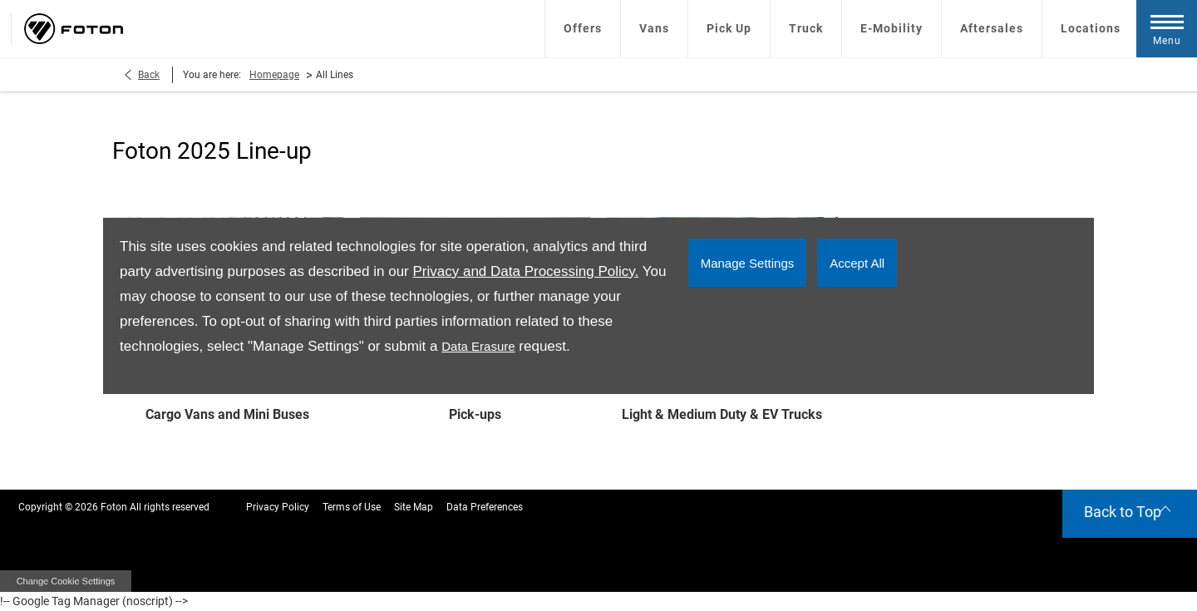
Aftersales (991, 28)
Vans (654, 28)
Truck (806, 28)
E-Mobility (891, 28)
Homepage (274, 75)
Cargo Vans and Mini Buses (227, 414)
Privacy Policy (277, 507)
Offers (583, 28)
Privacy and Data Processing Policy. (525, 271)
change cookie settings (65, 581)
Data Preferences (484, 507)
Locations (1091, 28)
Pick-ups (475, 414)
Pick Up (729, 28)
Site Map (413, 507)
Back (149, 75)
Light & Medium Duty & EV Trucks (722, 414)
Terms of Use (352, 507)
